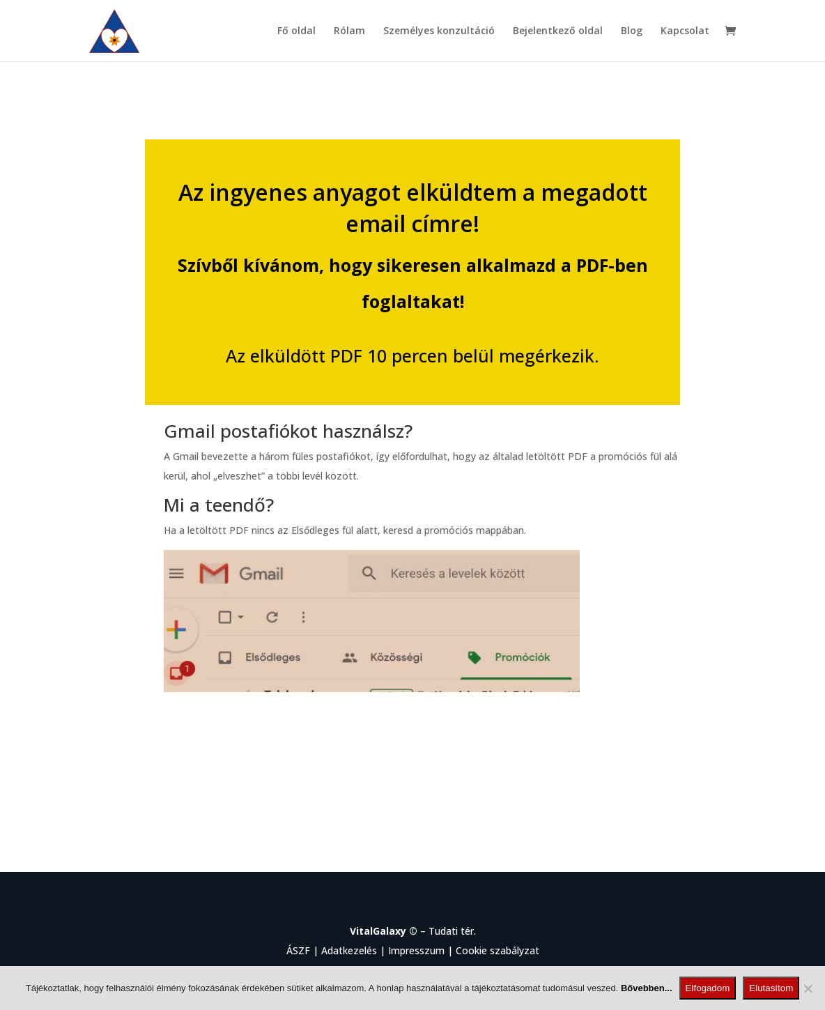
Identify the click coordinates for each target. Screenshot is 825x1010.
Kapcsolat (685, 31)
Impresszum (416, 950)
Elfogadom (708, 988)
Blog (631, 31)
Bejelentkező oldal (558, 31)
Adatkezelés (349, 950)
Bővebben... (646, 988)
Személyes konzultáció (439, 31)
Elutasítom (771, 988)
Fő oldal (296, 31)
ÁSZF (298, 950)
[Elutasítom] (808, 988)
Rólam (349, 31)
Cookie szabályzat (497, 950)
